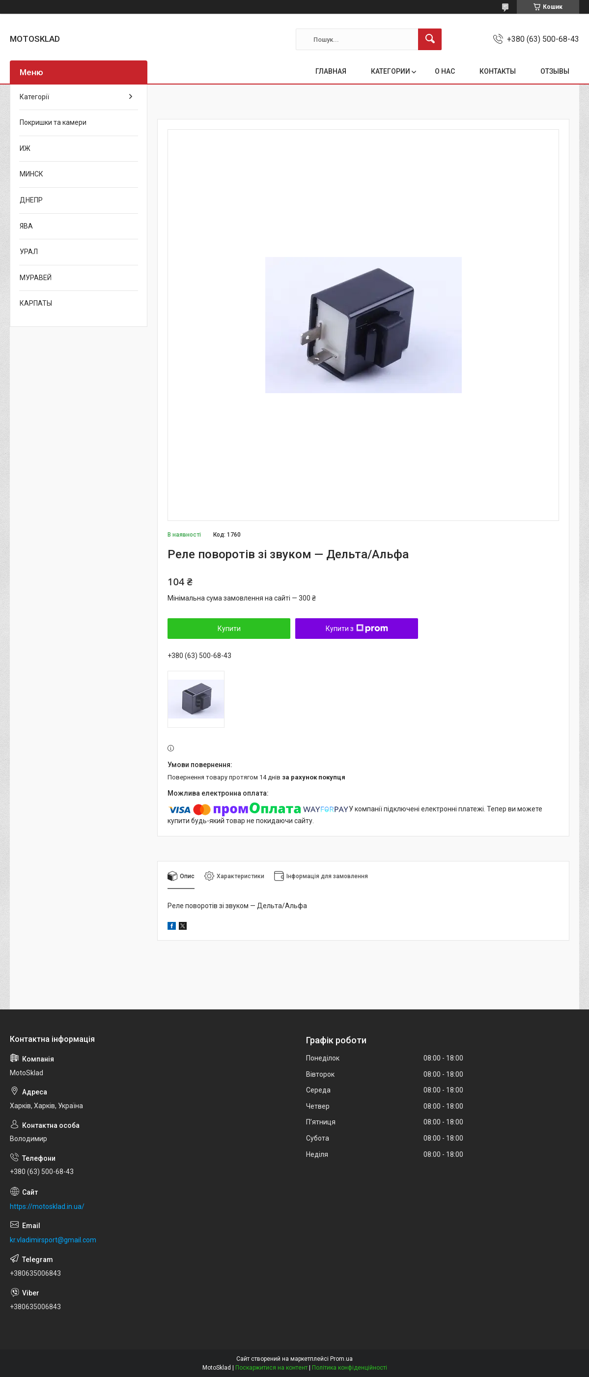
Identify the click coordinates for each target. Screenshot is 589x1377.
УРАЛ (29, 252)
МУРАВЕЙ (36, 278)
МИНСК (31, 174)
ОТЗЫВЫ (554, 71)
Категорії (34, 97)
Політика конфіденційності (349, 1367)
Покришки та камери (53, 122)
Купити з (357, 628)
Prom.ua (341, 1358)
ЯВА (26, 226)
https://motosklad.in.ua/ (47, 1206)
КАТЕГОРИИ (390, 71)
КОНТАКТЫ (497, 71)
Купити (229, 628)
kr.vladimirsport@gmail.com (53, 1240)
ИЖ (25, 148)
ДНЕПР (31, 200)
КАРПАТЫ (36, 303)
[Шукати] (430, 39)
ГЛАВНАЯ (330, 71)
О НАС (445, 71)
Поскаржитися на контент (271, 1367)
